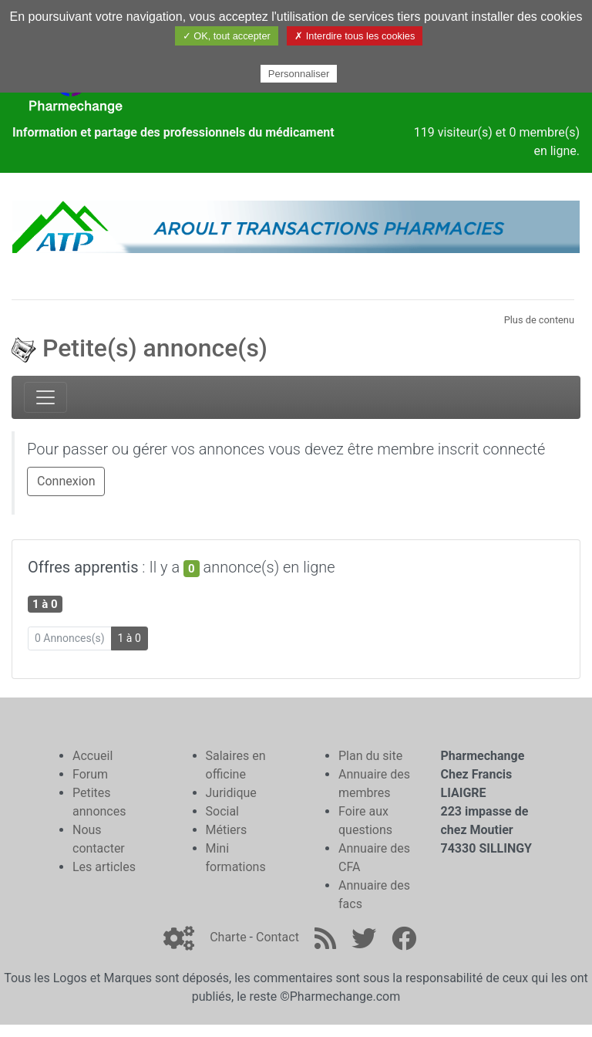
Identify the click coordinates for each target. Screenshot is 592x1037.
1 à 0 (129, 638)
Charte (228, 937)
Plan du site (370, 755)
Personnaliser (299, 73)
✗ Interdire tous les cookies (354, 36)
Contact (277, 937)
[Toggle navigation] (45, 397)
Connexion (66, 481)
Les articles (104, 867)
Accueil (92, 755)
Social (222, 811)
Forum (90, 774)
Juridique (231, 792)
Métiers (226, 830)
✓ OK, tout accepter (227, 36)
